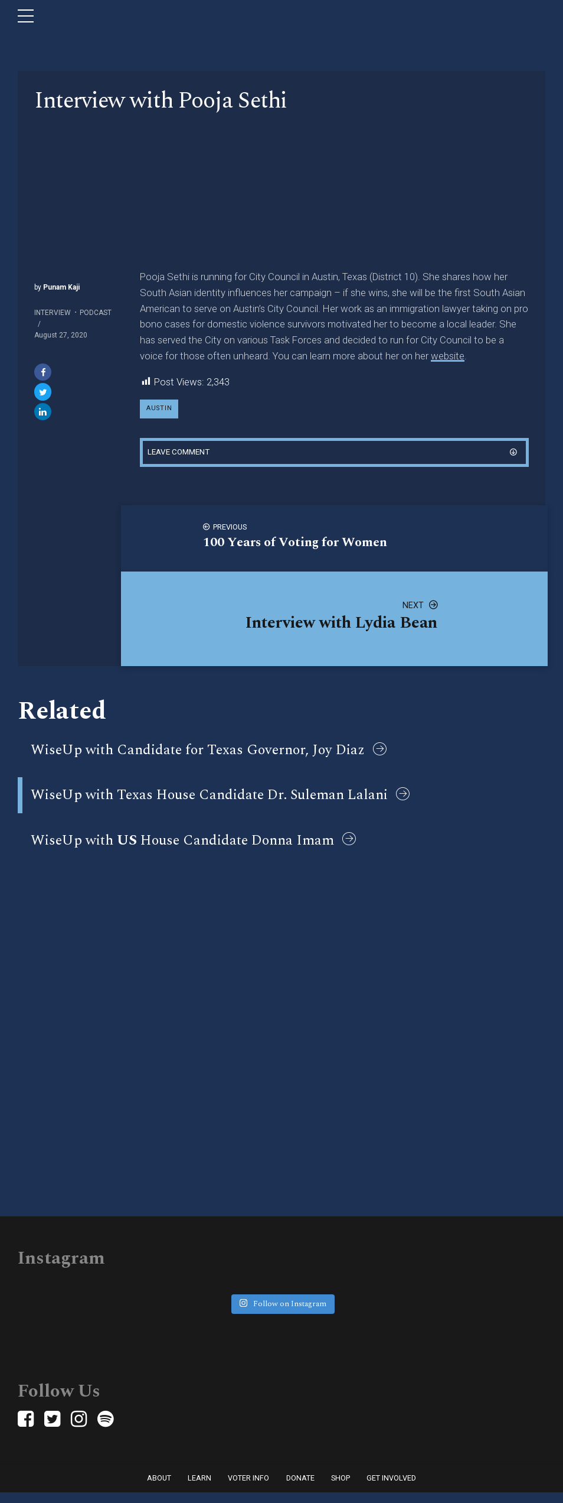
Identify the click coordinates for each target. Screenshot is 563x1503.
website (447, 356)
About (159, 1488)
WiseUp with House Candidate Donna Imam (182, 848)
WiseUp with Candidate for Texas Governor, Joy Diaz (198, 753)
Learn (199, 1488)
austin (160, 409)
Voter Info (248, 1488)
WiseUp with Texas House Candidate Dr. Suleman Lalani (209, 800)
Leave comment (181, 454)
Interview (52, 313)
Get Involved (391, 1488)
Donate (300, 1488)
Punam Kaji (60, 287)
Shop (340, 1488)
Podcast (96, 313)
